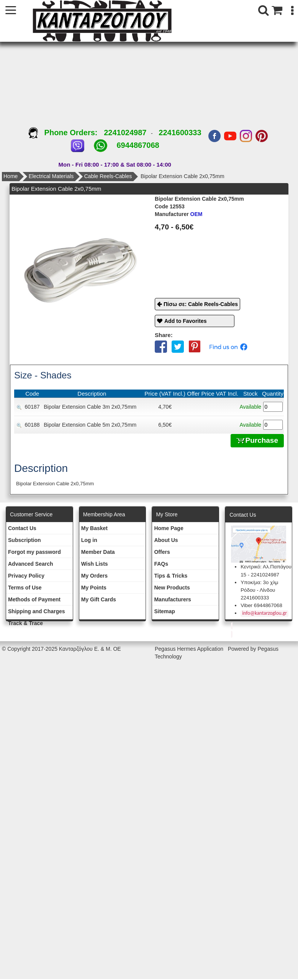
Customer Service (31, 514)
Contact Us (22, 528)
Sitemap (164, 611)
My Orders (94, 576)
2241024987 (125, 132)
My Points (93, 587)
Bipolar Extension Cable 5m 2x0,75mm (90, 425)
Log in (89, 540)
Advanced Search (30, 564)
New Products (172, 587)
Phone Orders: (66, 132)
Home (10, 176)
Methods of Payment (34, 599)
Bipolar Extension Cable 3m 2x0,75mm (90, 407)
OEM (178, 214)
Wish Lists (94, 564)
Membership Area (104, 514)
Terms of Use (25, 587)
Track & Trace (25, 623)
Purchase (257, 440)
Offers (162, 552)
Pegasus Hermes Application (190, 649)
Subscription (24, 540)
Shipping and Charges (36, 611)
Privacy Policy (26, 576)
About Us (166, 540)
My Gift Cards (98, 599)
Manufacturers (172, 599)
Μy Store (166, 514)
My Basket (94, 528)
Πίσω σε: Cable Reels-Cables (201, 304)
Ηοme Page (168, 528)
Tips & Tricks (170, 576)
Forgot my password (34, 552)
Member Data (98, 552)
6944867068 (137, 145)
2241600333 (180, 132)
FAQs (161, 564)
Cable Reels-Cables (108, 176)
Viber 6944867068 (261, 605)
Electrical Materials (51, 176)
